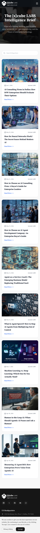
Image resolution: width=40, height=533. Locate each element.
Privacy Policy (8, 529)
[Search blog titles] (20, 53)
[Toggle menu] (37, 3)
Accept (20, 529)
